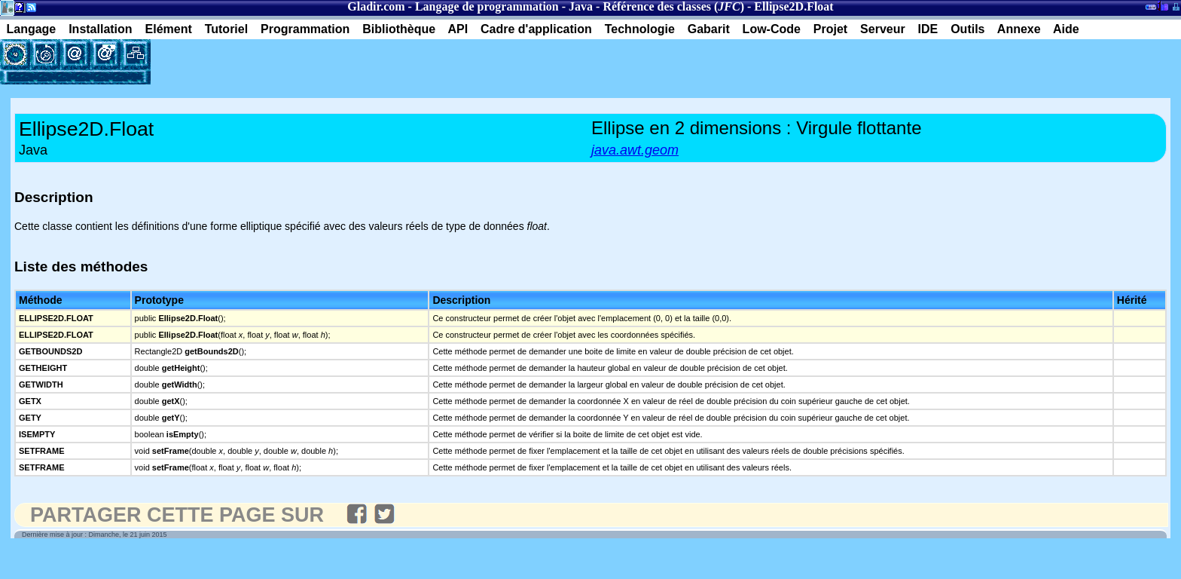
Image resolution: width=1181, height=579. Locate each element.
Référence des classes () (673, 6)
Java (581, 6)
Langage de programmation (487, 6)
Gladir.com (375, 6)
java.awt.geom (635, 150)
